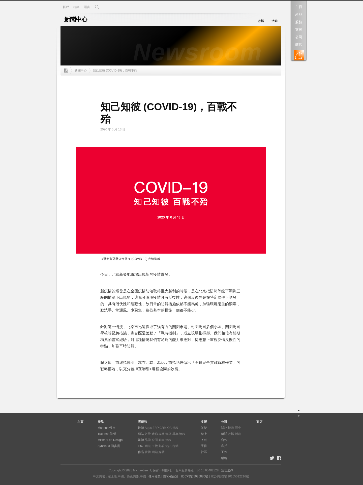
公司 (298, 37)
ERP (156, 428)
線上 (204, 434)
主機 (155, 446)
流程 (175, 428)
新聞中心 (81, 70)
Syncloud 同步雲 (109, 446)
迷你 (155, 434)
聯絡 (76, 7)
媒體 (141, 440)
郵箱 (162, 446)
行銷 (175, 446)
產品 (298, 14)
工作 (224, 452)
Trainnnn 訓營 (107, 434)
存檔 (261, 21)
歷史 (238, 428)
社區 (204, 452)
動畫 (162, 440)
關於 (224, 428)
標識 (231, 428)
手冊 (204, 446)
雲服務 (142, 422)
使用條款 (154, 476)
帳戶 (66, 7)
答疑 (204, 428)
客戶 (224, 446)
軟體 (141, 428)
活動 (274, 21)
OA (169, 428)
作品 (141, 452)
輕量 (148, 434)
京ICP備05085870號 (194, 476)
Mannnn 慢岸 (106, 428)
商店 (298, 45)
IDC (140, 446)
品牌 (148, 440)
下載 (204, 440)
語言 (87, 7)
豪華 (168, 434)
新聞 (224, 434)
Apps (148, 428)
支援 (298, 29)
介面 (155, 440)
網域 (148, 446)
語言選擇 (227, 470)
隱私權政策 (170, 476)
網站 (141, 434)
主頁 (298, 7)
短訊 (168, 446)
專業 (162, 434)
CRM (163, 428)
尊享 (175, 434)
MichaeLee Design (110, 440)
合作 (224, 440)
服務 (298, 22)
